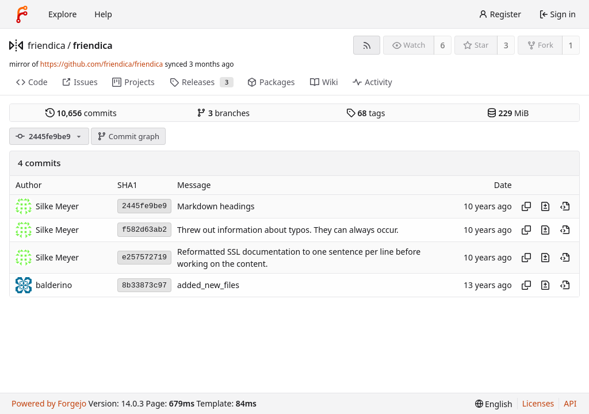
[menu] (493, 403)
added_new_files (208, 285)
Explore (62, 14)
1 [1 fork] (570, 45)
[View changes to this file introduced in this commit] (545, 206)
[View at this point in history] (564, 206)
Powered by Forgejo (49, 403)
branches (223, 113)
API (570, 403)
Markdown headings (216, 206)
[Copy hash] (526, 206)
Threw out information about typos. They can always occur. (288, 229)
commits (81, 113)
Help (103, 14)
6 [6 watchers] (443, 45)
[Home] (22, 14)
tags (365, 113)
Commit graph (128, 136)
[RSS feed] (366, 45)
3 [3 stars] (506, 45)
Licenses (538, 403)
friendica (47, 45)
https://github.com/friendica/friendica (101, 64)
